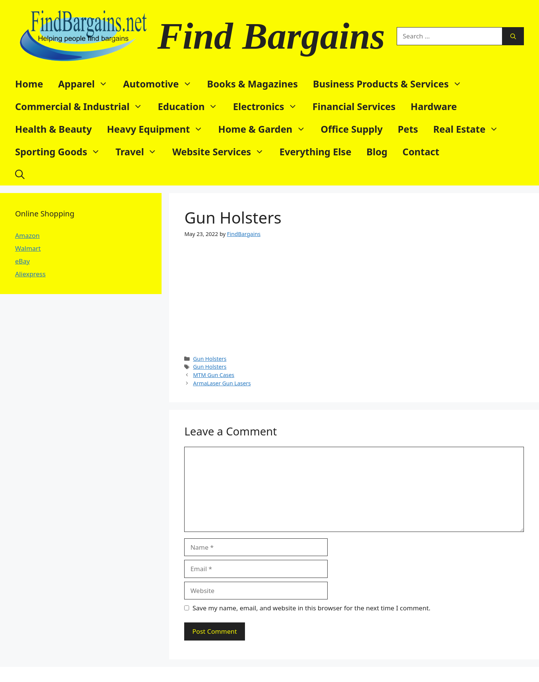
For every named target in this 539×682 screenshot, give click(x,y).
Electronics (269, 106)
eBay (22, 261)
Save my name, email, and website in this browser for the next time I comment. (311, 608)
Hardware (434, 106)
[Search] (513, 36)
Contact (420, 151)
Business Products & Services (391, 83)
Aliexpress (30, 274)
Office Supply (352, 129)
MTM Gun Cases (213, 375)
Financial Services (354, 106)
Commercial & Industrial (82, 106)
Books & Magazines (252, 83)
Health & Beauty (53, 129)
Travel (140, 151)
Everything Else (315, 151)
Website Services (222, 151)
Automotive (161, 83)
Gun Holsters (209, 358)
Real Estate (469, 129)
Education (191, 106)
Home (29, 83)
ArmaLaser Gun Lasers (222, 383)
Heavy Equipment (159, 129)
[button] (20, 174)
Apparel (87, 83)
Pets (408, 129)
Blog (377, 151)
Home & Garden (265, 129)
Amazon (27, 235)
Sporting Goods (61, 151)
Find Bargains (271, 36)
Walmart (28, 248)
